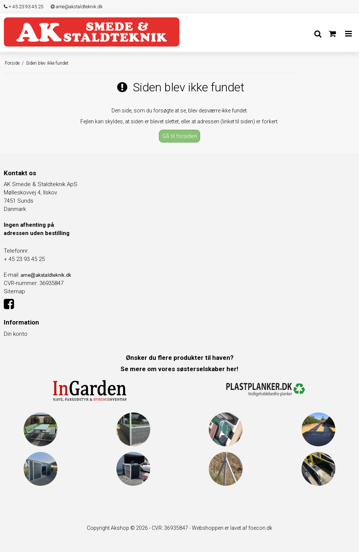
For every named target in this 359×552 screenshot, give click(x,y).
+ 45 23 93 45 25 (23, 6)
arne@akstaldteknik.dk (77, 6)
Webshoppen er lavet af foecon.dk (232, 528)
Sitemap (14, 291)
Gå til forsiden (179, 136)
